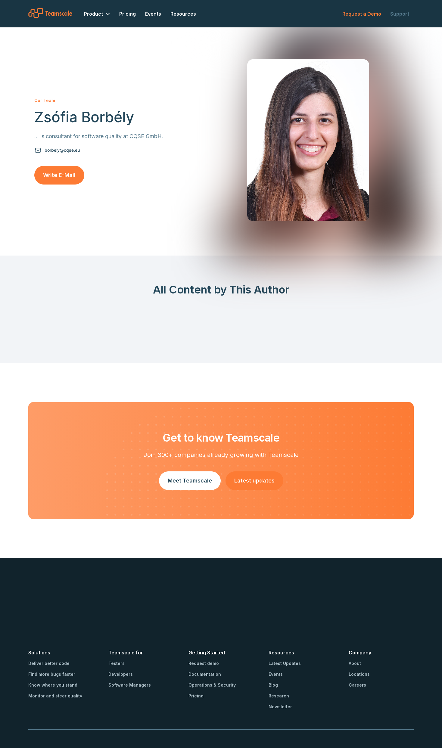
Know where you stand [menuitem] (52, 650)
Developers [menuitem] (120, 639)
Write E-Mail (59, 175)
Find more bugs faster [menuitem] (51, 639)
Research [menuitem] (279, 661)
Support (399, 14)
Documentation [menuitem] (204, 639)
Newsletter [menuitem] (280, 672)
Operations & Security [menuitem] (212, 650)
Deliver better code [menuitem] (49, 628)
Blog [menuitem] (273, 650)
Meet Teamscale (190, 480)
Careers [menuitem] (357, 650)
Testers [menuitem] (116, 628)
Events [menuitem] (153, 14)
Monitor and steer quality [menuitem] (55, 661)
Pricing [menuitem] (127, 14)
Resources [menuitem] (183, 14)
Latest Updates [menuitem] (285, 628)
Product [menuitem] (93, 14)
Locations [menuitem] (359, 639)
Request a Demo (361, 14)
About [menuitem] (355, 628)
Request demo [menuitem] (203, 628)
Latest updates (254, 480)
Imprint (91, 718)
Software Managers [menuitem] (129, 650)
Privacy (109, 718)
